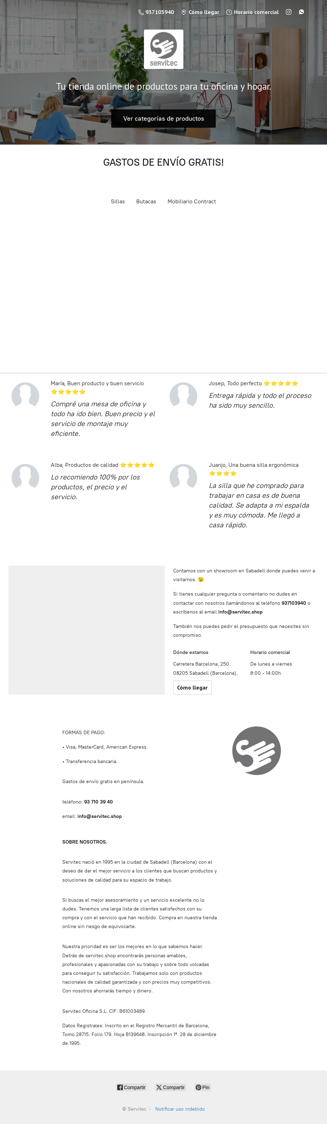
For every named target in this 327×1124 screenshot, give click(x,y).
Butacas (146, 201)
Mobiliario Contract (192, 201)
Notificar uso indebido (180, 1109)
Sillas (118, 201)
